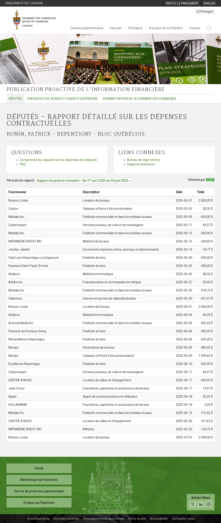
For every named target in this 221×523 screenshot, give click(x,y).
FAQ (23, 164)
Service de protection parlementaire (39, 491)
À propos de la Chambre (166, 28)
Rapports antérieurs (141, 164)
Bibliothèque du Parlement (39, 479)
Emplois (194, 28)
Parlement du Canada (24, 3)
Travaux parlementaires (86, 28)
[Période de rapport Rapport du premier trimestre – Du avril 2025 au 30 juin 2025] (84, 180)
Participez (135, 28)
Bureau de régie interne (143, 160)
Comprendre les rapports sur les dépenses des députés (58, 160)
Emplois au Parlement (39, 502)
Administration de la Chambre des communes (139, 98)
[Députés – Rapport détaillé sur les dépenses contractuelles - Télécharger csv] (210, 179)
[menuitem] (182, 3)
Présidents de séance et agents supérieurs (62, 98)
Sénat (39, 468)
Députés (116, 28)
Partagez (204, 11)
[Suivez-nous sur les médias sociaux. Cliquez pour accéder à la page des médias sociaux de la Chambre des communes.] (201, 502)
